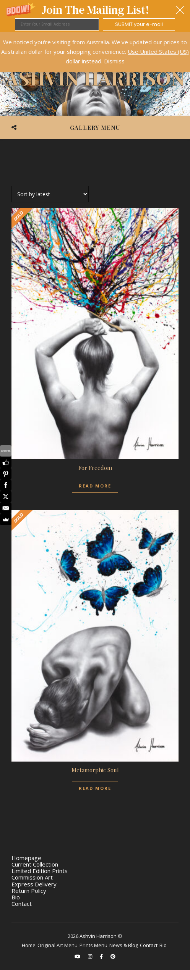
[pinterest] (112, 956)
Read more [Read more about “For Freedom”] (95, 486)
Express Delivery (34, 884)
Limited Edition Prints (39, 871)
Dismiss (114, 61)
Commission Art (32, 877)
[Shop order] (50, 194)
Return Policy (28, 890)
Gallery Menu (95, 127)
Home (29, 945)
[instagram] (90, 956)
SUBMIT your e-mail (139, 24)
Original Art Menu (57, 945)
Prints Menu (93, 945)
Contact (21, 903)
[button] (95, 16)
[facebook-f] (102, 956)
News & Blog (123, 945)
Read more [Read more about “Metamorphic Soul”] (95, 788)
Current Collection (34, 864)
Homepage (26, 858)
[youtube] (78, 956)
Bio (15, 897)
